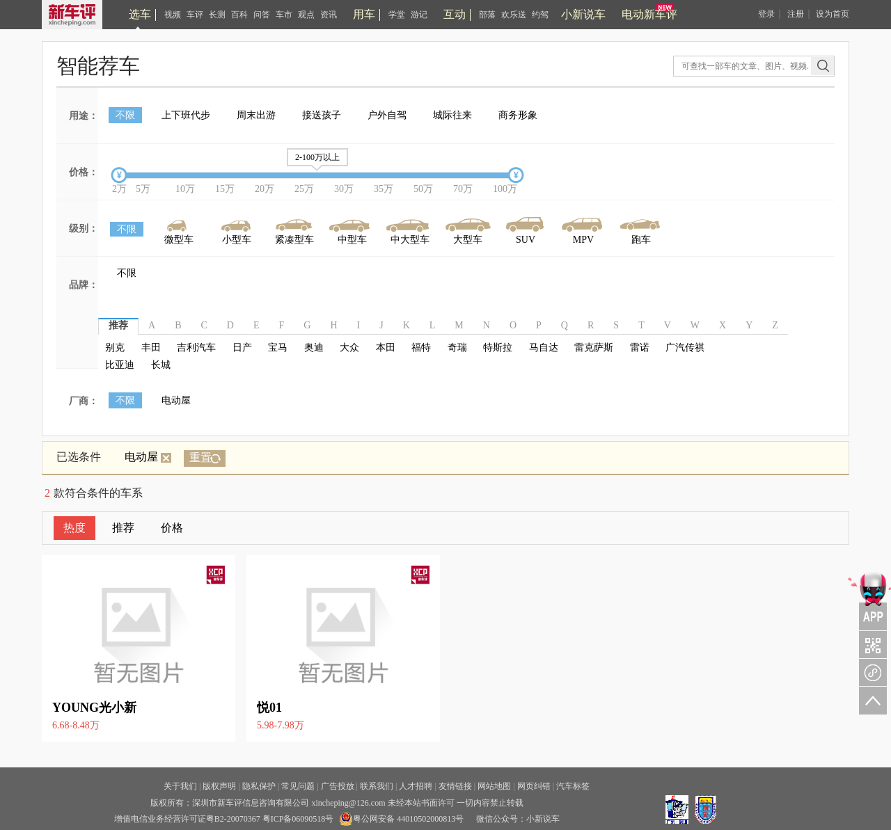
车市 (284, 14)
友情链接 (455, 786)
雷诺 (639, 347)
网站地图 (494, 786)
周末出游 (256, 115)
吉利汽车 (196, 347)
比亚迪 (119, 365)
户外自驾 (387, 115)
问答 (261, 14)
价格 (172, 528)
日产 (242, 347)
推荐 (123, 528)
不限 (125, 115)
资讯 (328, 14)
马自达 (543, 347)
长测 (217, 14)
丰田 (151, 347)
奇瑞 (457, 347)
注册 (795, 14)
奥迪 (314, 347)
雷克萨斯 (593, 347)
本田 (385, 347)
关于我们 (180, 786)
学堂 (396, 14)
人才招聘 (415, 786)
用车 (364, 14)
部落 (487, 14)
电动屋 (176, 400)
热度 (74, 528)
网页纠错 (534, 786)
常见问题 (298, 786)
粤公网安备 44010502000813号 (401, 819)
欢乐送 (513, 14)
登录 (766, 14)
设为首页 (832, 14)
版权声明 (219, 786)
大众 (349, 347)
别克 (115, 347)
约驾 (540, 14)
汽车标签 (573, 786)
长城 (161, 365)
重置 (200, 457)
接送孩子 (321, 115)
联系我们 (376, 786)
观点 (306, 14)
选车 (140, 14)
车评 (195, 14)
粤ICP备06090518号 (298, 819)
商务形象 (517, 115)
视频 (172, 14)
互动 (454, 14)
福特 (421, 347)
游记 (419, 14)
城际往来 (452, 115)
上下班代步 (185, 115)
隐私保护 (259, 786)
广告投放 (337, 786)
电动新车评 (649, 14)
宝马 (277, 347)
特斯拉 (497, 347)
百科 (239, 14)
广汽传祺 (684, 347)
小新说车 (583, 14)
